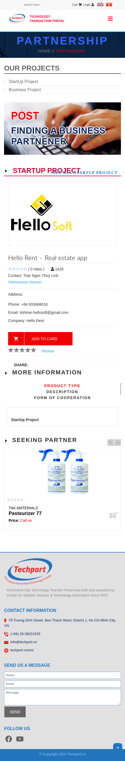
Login (88, 4)
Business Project (25, 89)
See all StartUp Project (85, 173)
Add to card (45, 339)
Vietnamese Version (25, 282)
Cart (77, 4)
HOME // (47, 51)
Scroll (117, 747)
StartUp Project (23, 81)
